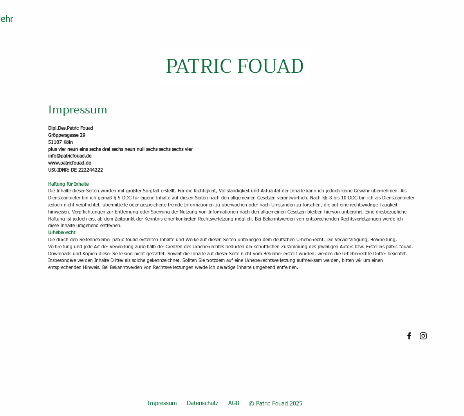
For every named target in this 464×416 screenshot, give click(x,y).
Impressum (162, 403)
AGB (233, 403)
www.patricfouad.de (69, 163)
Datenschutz (202, 403)
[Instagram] (423, 336)
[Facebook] (409, 336)
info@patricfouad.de (69, 156)
